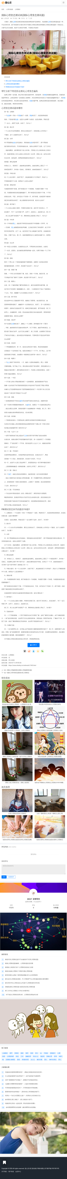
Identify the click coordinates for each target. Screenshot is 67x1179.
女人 (8, 362)
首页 (3, 9)
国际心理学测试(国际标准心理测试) (18, 672)
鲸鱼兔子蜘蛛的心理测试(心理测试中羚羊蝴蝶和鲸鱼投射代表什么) (50, 782)
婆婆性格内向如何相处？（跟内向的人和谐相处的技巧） (22, 1091)
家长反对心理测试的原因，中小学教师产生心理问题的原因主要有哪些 (27, 979)
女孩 (8, 115)
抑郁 (45, 95)
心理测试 (17, 9)
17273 (11, 908)
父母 (12, 324)
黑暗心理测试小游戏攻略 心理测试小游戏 (49, 730)
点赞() (33, 645)
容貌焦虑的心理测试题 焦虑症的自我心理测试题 (20, 987)
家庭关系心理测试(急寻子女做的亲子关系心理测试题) (21, 959)
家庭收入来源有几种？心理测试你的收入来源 (19, 967)
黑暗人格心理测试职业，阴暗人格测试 (17, 782)
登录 (4, 877)
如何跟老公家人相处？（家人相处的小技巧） (19, 1099)
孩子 (10, 474)
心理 (14, 22)
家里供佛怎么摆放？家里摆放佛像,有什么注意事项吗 (21, 975)
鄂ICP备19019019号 (52, 1168)
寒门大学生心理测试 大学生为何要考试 (17, 990)
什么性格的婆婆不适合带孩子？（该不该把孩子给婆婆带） (23, 1076)
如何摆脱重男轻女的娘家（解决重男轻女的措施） (21, 1107)
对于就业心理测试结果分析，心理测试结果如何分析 (22, 994)
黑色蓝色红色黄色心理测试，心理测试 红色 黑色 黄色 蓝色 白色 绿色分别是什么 (17, 704)
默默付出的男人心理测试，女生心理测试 (17, 730)
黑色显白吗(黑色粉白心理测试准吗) (50, 704)
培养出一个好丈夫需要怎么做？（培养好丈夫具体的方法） (23, 1095)
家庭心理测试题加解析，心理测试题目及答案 (19, 963)
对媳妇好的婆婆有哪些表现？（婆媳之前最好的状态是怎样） (24, 1072)
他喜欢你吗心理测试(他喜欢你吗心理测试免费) (17, 839)
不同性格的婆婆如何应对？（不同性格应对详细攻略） (22, 1088)
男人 (14, 223)
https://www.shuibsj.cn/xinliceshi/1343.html (22, 665)
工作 (25, 435)
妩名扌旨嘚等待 (33, 899)
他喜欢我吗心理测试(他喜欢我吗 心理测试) (49, 839)
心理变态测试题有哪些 (13, 84)
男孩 (19, 115)
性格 (31, 101)
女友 (14, 142)
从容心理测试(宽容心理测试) (17, 813)
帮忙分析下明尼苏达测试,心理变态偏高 (18, 81)
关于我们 (4, 1171)
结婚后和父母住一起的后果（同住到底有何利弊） (20, 1103)
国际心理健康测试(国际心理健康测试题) (19, 670)
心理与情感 (9, 9)
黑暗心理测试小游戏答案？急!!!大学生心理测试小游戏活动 (17, 756)
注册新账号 (11, 877)
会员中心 (18, 1171)
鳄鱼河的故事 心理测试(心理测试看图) (50, 756)
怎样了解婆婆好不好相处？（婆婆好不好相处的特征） (22, 1080)
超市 (21, 401)
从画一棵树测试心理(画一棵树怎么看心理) (50, 813)
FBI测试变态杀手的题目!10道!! (15, 87)
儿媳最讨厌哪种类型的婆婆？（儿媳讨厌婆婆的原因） (22, 1084)
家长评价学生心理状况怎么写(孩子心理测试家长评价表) (22, 983)
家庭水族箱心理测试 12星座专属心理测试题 (18, 971)
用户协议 (11, 1171)
